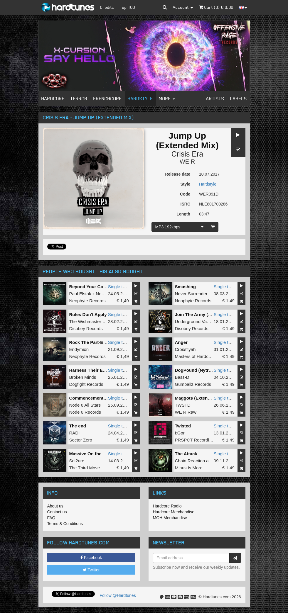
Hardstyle (140, 98)
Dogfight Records (86, 384)
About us (55, 506)
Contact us (57, 512)
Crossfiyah (185, 349)
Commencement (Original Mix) (101, 397)
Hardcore (53, 98)
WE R (187, 161)
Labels (238, 98)
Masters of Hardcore (195, 356)
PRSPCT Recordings (195, 439)
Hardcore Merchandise (174, 512)
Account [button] (183, 7)
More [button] (167, 98)
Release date (177, 174)
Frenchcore (107, 98)
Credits (107, 7)
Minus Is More (189, 467)
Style (185, 184)
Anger (181, 342)
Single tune (119, 286)
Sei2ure (77, 460)
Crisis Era (187, 154)
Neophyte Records (87, 300)
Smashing (185, 286)
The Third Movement (89, 467)
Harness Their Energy (92, 370)
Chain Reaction (190, 460)
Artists (215, 98)
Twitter (91, 570)
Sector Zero (80, 439)
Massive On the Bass (91, 453)
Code (185, 194)
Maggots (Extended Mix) (200, 397)
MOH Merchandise (170, 517)
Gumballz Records (193, 384)
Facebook (91, 557)
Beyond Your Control (91, 286)
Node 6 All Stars (85, 405)
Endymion (79, 349)
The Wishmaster (85, 321)
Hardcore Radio (167, 506)
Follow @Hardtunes (118, 595)
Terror (78, 98)
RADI (74, 432)
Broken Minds (82, 377)
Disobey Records (86, 328)
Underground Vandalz (196, 321)
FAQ (51, 517)
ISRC (185, 204)
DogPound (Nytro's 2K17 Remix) (208, 370)
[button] (165, 7)
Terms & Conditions (65, 523)
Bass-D (182, 377)
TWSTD (183, 405)
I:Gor (180, 432)
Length (183, 214)
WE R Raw (185, 412)
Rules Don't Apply (88, 314)
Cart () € (216, 7)
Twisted (183, 425)
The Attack (186, 453)
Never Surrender (191, 293)
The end (77, 425)
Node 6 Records (85, 412)
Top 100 (127, 7)
